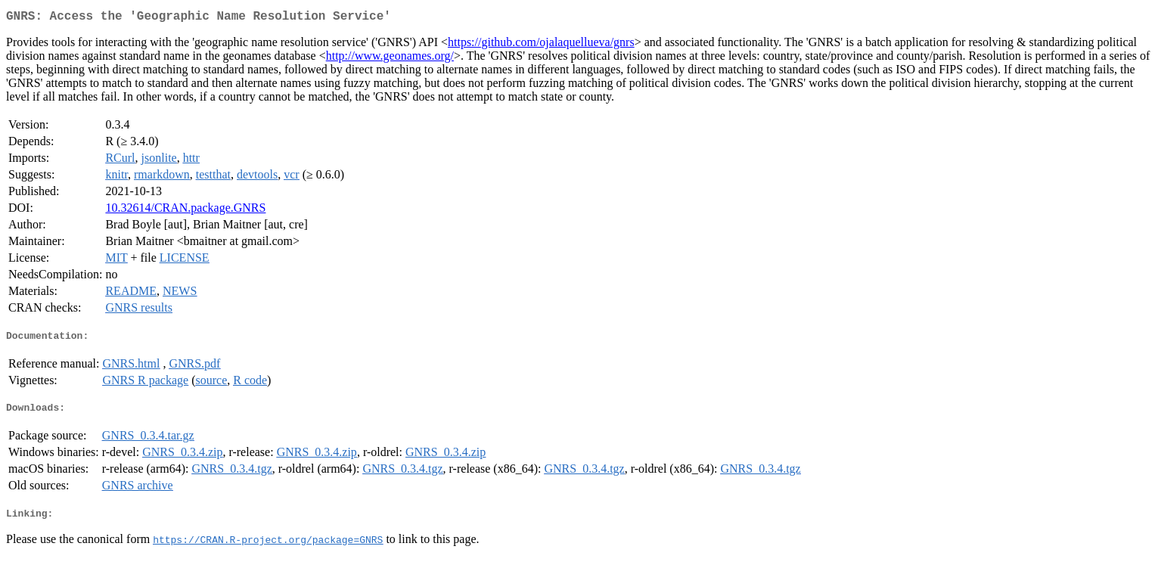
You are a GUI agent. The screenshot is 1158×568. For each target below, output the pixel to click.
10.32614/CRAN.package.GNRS (185, 210)
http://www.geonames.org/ (390, 58)
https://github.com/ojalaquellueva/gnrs (541, 45)
